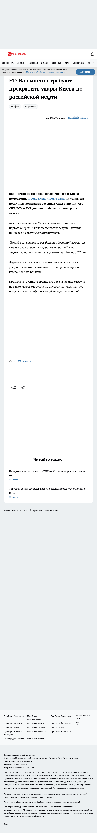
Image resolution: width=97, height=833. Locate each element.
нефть (15, 106)
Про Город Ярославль (61, 716)
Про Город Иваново (36, 723)
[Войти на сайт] (92, 54)
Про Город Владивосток (62, 731)
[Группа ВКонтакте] (77, 723)
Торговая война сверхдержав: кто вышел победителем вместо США (48, 493)
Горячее (21, 62)
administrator (78, 117)
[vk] (14, 387)
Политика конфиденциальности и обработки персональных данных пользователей (42, 802)
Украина (30, 106)
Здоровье (56, 62)
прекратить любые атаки (47, 198)
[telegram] (24, 387)
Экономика (78, 62)
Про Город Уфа (57, 727)
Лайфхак (33, 62)
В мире (45, 62)
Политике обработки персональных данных (46, 72)
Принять (85, 71)
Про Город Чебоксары (14, 716)
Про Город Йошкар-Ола (62, 723)
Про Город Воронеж (13, 723)
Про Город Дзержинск (37, 731)
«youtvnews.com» (27, 755)
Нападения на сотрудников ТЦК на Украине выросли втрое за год (48, 476)
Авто (67, 62)
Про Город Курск (11, 727)
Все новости (8, 62)
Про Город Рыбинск (36, 727)
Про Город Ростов (35, 738)
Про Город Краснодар (14, 738)
